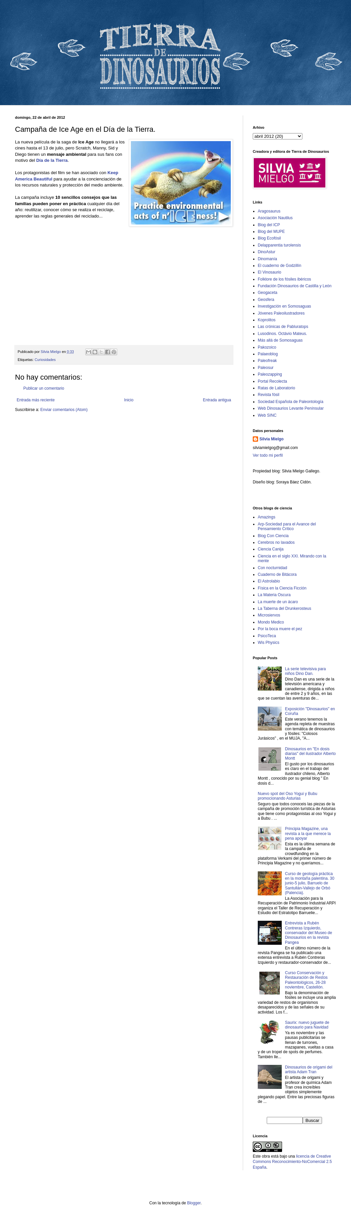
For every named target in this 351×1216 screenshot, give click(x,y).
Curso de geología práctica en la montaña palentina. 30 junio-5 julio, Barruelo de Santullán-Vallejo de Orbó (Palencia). (309, 883)
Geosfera (266, 299)
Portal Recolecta (272, 381)
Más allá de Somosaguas (280, 340)
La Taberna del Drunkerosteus (284, 608)
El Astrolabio (269, 581)
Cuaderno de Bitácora (277, 574)
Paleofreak (267, 360)
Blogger (194, 1203)
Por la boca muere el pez (280, 629)
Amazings (266, 517)
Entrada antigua (217, 400)
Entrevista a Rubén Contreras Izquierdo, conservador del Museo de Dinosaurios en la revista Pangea (308, 933)
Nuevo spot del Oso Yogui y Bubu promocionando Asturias (287, 796)
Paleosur (265, 367)
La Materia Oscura (274, 594)
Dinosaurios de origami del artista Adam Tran (308, 1069)
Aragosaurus (269, 211)
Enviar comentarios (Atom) (64, 409)
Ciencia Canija (270, 549)
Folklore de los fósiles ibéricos (284, 279)
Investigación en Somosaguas (284, 306)
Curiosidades (45, 360)
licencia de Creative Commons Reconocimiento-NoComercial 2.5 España (292, 1162)
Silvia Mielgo (271, 439)
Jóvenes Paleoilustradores (281, 313)
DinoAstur (266, 252)
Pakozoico (267, 347)
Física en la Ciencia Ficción (282, 588)
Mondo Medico (271, 622)
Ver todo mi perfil (268, 455)
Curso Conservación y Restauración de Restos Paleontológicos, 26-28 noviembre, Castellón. (306, 979)
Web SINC (267, 415)
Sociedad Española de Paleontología (290, 401)
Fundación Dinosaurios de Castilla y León (294, 286)
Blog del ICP (269, 225)
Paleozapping (270, 374)
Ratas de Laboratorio (276, 388)
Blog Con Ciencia (273, 535)
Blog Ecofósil (269, 238)
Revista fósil (268, 394)
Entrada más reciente (36, 400)
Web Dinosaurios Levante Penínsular (291, 408)
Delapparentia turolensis (279, 245)
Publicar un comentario (43, 388)
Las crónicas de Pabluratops (283, 326)
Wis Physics (268, 642)
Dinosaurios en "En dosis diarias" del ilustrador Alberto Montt (310, 754)
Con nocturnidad (272, 567)
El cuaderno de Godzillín (279, 265)
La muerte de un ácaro (278, 601)
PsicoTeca (267, 636)
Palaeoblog (268, 354)
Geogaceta (267, 292)
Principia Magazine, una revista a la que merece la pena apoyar (308, 833)
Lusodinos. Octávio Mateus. (282, 333)
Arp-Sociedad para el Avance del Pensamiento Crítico (287, 526)
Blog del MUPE (271, 231)
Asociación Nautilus (275, 218)
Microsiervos (269, 615)
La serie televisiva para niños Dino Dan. (305, 671)
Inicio (129, 400)
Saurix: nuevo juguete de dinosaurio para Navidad (307, 1025)
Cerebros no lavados (276, 542)
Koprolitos (266, 320)
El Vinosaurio (269, 272)
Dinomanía (267, 259)
